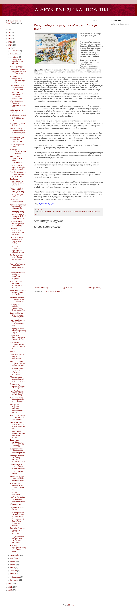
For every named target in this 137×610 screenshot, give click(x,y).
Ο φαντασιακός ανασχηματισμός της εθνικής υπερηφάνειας (17, 95)
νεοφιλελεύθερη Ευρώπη (85, 211)
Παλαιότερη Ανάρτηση (94, 288)
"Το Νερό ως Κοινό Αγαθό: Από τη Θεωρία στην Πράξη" (16, 240)
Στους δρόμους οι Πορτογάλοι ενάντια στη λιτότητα (18, 151)
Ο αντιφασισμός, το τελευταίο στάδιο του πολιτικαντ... (17, 514)
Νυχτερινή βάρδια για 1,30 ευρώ (17, 125)
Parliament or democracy (15, 493)
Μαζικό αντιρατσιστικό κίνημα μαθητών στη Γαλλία (18, 292)
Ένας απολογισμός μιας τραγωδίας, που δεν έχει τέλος (17, 451)
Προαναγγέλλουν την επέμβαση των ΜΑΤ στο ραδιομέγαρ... (18, 72)
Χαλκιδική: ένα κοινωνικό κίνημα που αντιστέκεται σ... (17, 486)
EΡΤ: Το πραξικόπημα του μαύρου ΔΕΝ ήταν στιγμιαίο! (17, 417)
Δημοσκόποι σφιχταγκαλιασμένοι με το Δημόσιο (18, 386)
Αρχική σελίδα (67, 288)
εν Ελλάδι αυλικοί (45, 211)
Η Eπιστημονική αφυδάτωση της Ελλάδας (16, 62)
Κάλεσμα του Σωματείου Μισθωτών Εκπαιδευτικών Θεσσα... (16, 408)
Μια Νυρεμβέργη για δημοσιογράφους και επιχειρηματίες (17, 478)
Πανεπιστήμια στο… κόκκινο (17, 472)
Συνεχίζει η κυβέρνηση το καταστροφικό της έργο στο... (18, 174)
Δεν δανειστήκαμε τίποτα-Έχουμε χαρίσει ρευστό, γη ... (17, 258)
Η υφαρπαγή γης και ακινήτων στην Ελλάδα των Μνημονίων (17, 540)
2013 (11, 48)
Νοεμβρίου (14, 54)
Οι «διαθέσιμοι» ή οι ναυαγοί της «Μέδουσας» (17, 356)
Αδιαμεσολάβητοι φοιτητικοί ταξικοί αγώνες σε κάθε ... (17, 379)
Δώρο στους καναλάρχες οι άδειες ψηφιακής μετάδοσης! (17, 443)
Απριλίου (13, 571)
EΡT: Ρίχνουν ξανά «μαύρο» (16, 196)
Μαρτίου (13, 574)
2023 (11, 33)
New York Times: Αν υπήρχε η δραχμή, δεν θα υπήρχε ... (17, 393)
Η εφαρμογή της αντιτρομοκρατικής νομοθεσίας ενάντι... (17, 434)
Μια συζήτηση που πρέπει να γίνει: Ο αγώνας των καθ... (17, 363)
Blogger (71, 605)
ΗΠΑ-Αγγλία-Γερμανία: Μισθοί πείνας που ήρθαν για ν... (17, 345)
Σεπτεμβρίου (15, 555)
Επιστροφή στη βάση (17, 67)
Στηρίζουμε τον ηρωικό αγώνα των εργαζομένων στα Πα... (18, 118)
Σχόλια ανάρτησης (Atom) (52, 291)
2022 (11, 36)
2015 (11, 42)
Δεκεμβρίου (14, 51)
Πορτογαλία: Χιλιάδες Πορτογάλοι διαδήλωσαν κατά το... (17, 267)
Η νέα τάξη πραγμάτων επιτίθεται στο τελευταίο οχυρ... (17, 249)
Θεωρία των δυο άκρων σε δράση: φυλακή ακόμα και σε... (17, 425)
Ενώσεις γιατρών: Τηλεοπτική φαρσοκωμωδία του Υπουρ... (18, 284)
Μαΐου (12, 568)
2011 (11, 587)
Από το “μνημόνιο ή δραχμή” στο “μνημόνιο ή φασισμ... (17, 522)
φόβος (37, 214)
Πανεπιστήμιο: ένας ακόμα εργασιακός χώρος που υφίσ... (17, 167)
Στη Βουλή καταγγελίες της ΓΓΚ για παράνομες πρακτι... (18, 79)
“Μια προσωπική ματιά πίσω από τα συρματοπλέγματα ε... (17, 132)
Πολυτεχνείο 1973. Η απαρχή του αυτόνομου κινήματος (17, 275)
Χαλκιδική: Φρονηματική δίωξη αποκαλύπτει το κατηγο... (18, 548)
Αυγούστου (14, 558)
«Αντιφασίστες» (15, 504)
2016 (11, 39)
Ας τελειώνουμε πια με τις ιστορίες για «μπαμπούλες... (18, 207)
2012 (11, 584)
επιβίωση (55, 211)
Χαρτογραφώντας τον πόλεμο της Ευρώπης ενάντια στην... (17, 323)
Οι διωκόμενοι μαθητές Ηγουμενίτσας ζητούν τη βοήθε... (17, 307)
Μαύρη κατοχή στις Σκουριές (16, 111)
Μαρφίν (12, 351)
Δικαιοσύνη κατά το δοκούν (17, 508)
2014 (11, 45)
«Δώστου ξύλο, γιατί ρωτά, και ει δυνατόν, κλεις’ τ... (17, 139)
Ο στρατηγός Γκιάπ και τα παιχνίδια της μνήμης (18, 331)
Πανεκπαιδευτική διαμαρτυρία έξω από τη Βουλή (17, 224)
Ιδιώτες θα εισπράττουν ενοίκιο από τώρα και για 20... (17, 231)
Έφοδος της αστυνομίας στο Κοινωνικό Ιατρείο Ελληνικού (17, 182)
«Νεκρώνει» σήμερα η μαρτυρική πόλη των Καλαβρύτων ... (18, 217)
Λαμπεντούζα (62, 211)
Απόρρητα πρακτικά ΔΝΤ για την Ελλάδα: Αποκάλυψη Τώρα (17, 458)
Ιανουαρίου (14, 580)
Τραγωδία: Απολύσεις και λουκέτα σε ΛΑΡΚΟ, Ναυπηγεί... (17, 531)
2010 (11, 590)
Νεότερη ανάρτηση (41, 288)
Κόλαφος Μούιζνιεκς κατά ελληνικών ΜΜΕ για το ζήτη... (17, 190)
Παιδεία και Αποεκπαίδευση (16, 201)
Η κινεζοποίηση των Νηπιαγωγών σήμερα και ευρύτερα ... (17, 371)
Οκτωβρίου (14, 57)
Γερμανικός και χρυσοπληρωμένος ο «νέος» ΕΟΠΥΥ (17, 337)
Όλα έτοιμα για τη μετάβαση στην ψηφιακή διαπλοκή (17, 466)
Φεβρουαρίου (15, 577)
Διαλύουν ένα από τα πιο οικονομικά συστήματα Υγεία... (17, 499)
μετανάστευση (72, 211)
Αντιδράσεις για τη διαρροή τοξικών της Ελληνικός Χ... (17, 400)
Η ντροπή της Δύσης (17, 212)
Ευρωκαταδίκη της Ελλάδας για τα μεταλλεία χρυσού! (17, 315)
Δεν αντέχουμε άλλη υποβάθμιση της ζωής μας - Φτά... (17, 87)
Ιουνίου (13, 564)
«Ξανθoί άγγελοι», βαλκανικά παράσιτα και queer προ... (18, 104)
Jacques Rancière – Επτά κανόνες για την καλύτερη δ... (17, 299)
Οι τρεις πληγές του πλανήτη (17, 145)
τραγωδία (97, 211)
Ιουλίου (13, 561)
